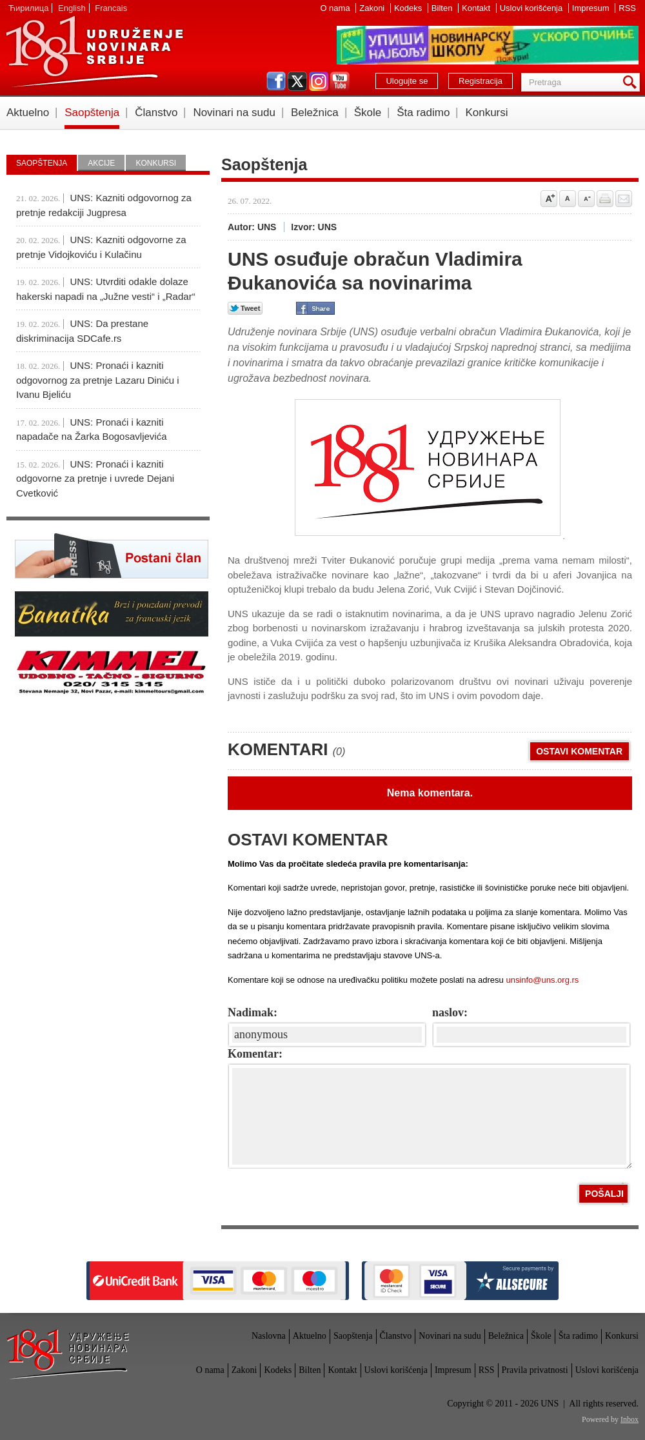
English (72, 8)
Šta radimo (423, 112)
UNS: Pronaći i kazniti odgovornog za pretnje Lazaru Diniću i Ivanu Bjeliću (97, 380)
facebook (276, 81)
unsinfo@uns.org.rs (542, 980)
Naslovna (269, 1336)
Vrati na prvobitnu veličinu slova (567, 198)
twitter (297, 81)
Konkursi (486, 112)
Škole (368, 112)
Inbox (629, 1419)
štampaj (605, 198)
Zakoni (373, 8)
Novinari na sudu (234, 112)
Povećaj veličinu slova (549, 198)
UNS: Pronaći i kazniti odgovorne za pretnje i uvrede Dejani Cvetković (95, 478)
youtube (340, 81)
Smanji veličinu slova (586, 198)
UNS (94, 51)
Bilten (443, 8)
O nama (336, 8)
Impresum (591, 8)
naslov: (450, 1012)
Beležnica (315, 112)
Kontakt (477, 8)
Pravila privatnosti (535, 1370)
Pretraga (632, 82)
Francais (111, 8)
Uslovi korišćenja (532, 8)
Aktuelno (27, 112)
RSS (627, 8)
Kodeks (409, 8)
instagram (318, 81)
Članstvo (156, 112)
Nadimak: (252, 1012)
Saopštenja (91, 112)
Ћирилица (28, 8)
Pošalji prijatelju (623, 198)
